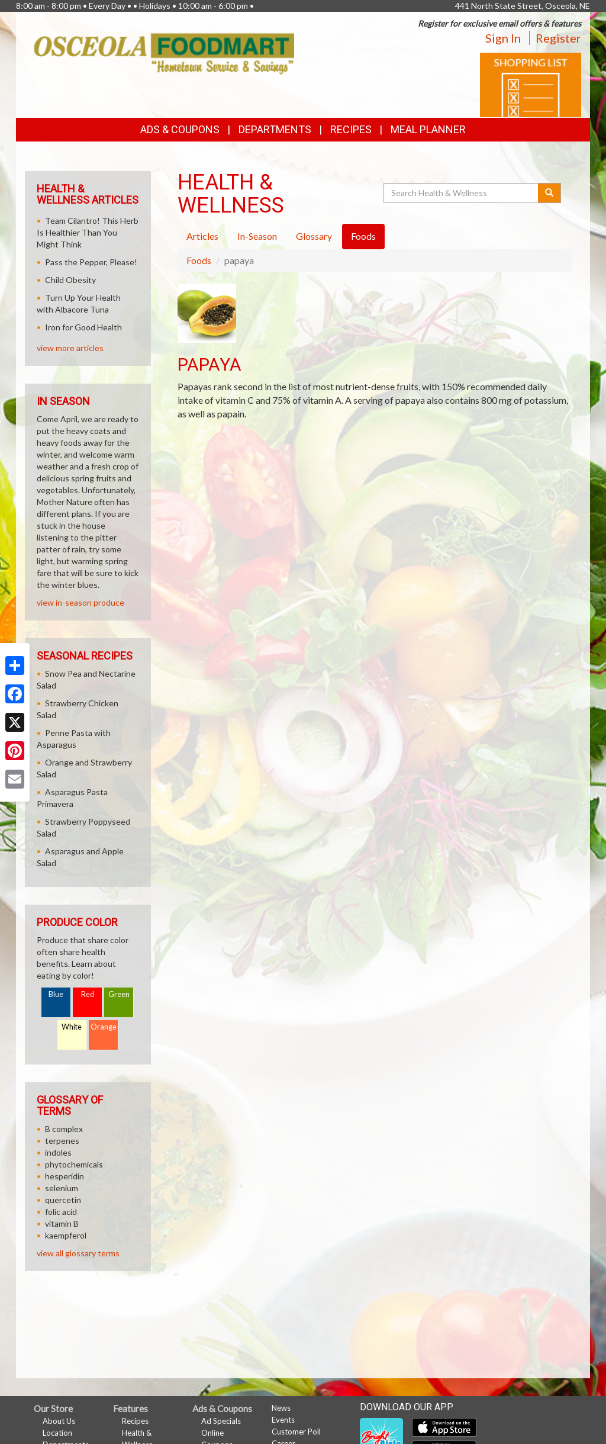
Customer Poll (296, 1431)
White (72, 1026)
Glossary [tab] (314, 236)
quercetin (63, 1200)
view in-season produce (80, 602)
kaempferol (65, 1235)
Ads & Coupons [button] (180, 129)
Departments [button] (274, 129)
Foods (198, 260)
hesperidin (64, 1176)
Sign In (503, 38)
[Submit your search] (549, 193)
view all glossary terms (78, 1253)
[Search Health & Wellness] (461, 193)
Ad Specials (221, 1421)
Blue (56, 994)
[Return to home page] (164, 53)
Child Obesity (70, 280)
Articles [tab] (202, 236)
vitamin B (62, 1223)
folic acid (61, 1212)
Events (283, 1419)
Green (119, 994)
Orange (104, 1026)
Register (558, 38)
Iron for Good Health (83, 327)
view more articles (70, 348)
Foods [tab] (363, 236)
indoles (58, 1152)
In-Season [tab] (257, 236)
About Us (59, 1421)
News (281, 1408)
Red (87, 994)
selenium (61, 1188)
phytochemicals (74, 1164)
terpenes (62, 1141)
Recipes (351, 129)
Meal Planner (428, 129)
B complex (64, 1129)
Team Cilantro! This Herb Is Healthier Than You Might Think (87, 232)
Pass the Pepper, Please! (91, 262)
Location (57, 1432)
